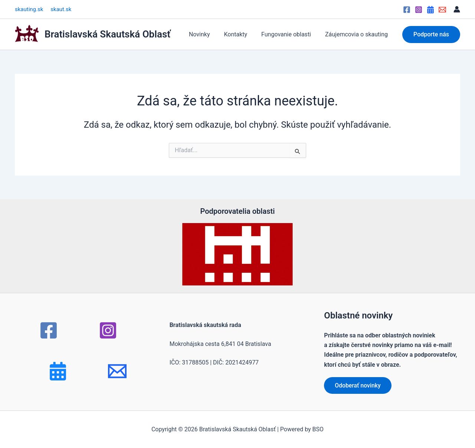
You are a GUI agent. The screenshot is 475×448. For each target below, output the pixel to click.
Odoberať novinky (358, 385)
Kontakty (241, 34)
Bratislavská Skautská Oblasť (108, 34)
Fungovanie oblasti (289, 34)
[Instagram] (418, 9)
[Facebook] (406, 9)
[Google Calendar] (430, 9)
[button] (431, 34)
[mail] (117, 371)
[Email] (442, 9)
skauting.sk (29, 9)
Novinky (207, 34)
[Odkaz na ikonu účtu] (456, 9)
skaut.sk (60, 9)
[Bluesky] (57, 371)
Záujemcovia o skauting (357, 34)
